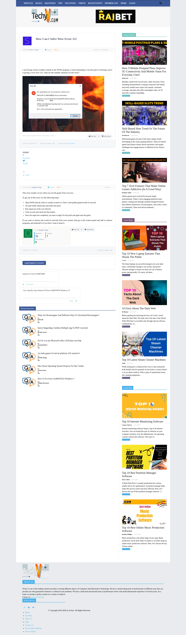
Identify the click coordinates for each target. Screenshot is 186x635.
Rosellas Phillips (127, 534)
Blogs (39, 3)
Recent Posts (95, 3)
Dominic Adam (126, 192)
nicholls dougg (42, 357)
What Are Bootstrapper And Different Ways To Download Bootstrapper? (68, 315)
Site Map (28, 616)
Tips (60, 3)
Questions (50, 3)
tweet (28, 175)
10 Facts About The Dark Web (139, 308)
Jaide (123, 363)
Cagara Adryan (127, 425)
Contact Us (29, 625)
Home (27, 612)
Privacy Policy (30, 631)
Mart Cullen (126, 479)
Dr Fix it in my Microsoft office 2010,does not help (59, 340)
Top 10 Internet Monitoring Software (142, 421)
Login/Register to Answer (34, 263)
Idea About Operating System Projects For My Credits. (61, 366)
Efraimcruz (125, 135)
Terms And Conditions (33, 628)
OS (54, 143)
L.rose (124, 260)
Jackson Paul (42, 370)
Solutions (70, 3)
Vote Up (92, 136)
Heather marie (42, 332)
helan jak (41, 319)
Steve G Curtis (34, 50)
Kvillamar (125, 312)
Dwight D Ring (43, 230)
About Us (28, 619)
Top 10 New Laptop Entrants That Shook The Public (141, 255)
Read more (126, 96)
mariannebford (42, 345)
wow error (71, 143)
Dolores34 (125, 78)
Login (132, 3)
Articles (28, 3)
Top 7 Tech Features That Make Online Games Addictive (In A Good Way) (144, 187)
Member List (111, 3)
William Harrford (43, 383)
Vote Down (106, 136)
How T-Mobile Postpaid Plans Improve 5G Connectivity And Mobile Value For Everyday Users (144, 71)
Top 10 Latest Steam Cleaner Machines (144, 359)
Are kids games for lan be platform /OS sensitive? (59, 353)
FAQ (27, 622)
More (124, 3)
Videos (82, 3)
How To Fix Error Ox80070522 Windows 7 (56, 379)
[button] (160, 3)
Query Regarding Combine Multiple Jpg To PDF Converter (63, 328)
